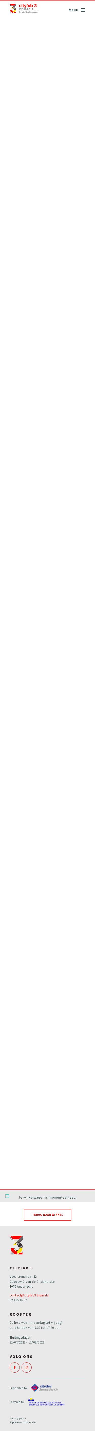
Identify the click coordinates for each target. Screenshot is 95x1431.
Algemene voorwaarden (23, 1422)
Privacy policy (18, 1418)
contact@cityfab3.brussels (29, 1295)
